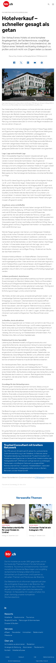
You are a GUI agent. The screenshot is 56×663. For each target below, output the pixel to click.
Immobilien (27, 632)
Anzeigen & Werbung (13, 647)
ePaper (7, 632)
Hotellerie (8, 617)
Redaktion (31, 644)
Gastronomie (19, 617)
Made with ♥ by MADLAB (42, 661)
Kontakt (8, 650)
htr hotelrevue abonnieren (15, 644)
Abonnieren (27, 647)
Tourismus (30, 617)
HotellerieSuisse (18, 650)
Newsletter (16, 632)
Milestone (8, 635)
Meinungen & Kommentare (29, 620)
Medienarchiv (39, 647)
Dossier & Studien (11, 623)
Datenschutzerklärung (48, 657)
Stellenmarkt (38, 632)
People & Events (11, 620)
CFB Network (40, 477)
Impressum (21, 657)
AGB (35, 657)
